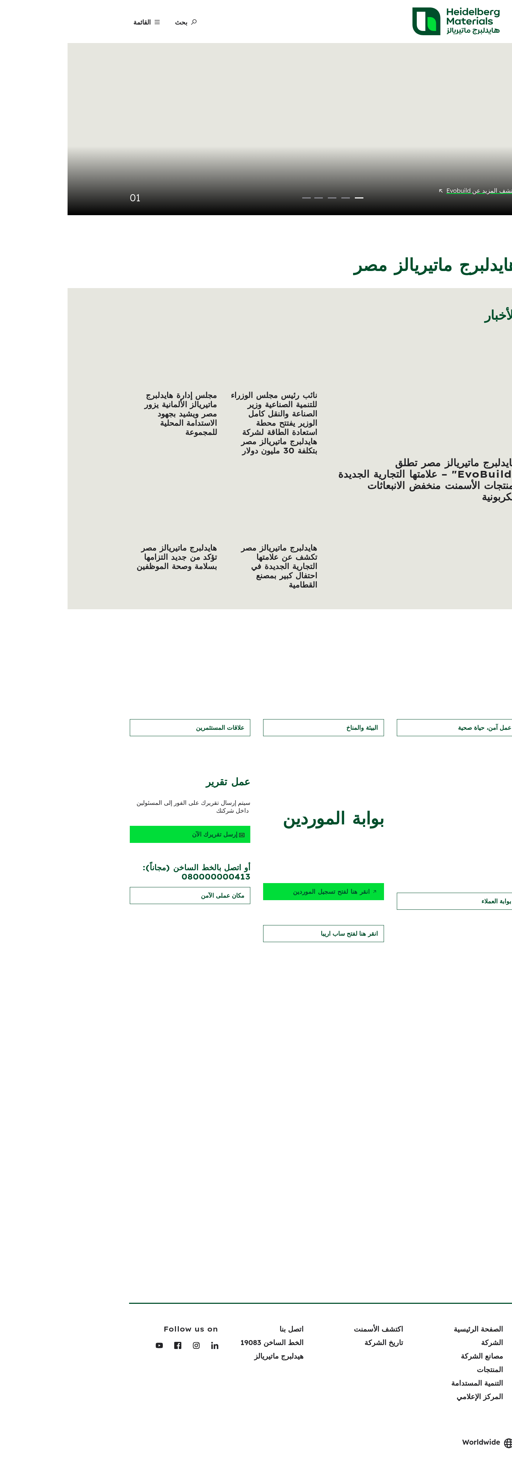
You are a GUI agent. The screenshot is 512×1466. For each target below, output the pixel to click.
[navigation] (502, 1204)
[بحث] (116, 22)
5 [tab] (239, 184)
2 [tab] (278, 184)
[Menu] (77, 22)
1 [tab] (292, 184)
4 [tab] (251, 184)
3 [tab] (264, 184)
